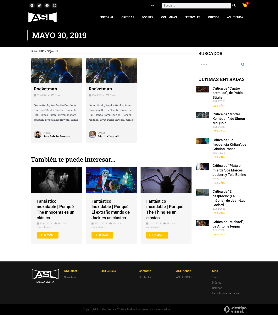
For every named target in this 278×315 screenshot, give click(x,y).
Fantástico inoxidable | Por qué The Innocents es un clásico (56, 209)
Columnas (169, 17)
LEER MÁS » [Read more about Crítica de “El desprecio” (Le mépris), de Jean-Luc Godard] (219, 214)
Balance (217, 288)
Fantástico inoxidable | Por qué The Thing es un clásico (164, 209)
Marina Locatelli (109, 136)
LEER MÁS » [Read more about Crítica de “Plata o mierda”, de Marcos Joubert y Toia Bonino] (219, 183)
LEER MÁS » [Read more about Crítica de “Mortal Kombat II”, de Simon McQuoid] (219, 131)
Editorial (107, 17)
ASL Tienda (235, 17)
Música (216, 282)
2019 (42, 51)
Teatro (216, 277)
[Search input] (219, 64)
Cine (57, 95)
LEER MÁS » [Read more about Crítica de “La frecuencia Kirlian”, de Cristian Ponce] (219, 157)
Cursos (213, 17)
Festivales (192, 17)
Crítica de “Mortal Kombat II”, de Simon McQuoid (229, 118)
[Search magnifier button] (243, 64)
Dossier (147, 17)
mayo (51, 51)
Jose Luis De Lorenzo (58, 136)
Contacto (145, 277)
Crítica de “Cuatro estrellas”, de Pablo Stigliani (228, 92)
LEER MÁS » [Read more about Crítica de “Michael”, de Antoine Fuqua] (219, 235)
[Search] (234, 5)
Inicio (34, 51)
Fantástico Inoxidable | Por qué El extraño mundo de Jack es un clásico (111, 212)
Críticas (127, 17)
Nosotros (70, 277)
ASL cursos (109, 271)
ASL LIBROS (184, 277)
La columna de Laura (225, 293)
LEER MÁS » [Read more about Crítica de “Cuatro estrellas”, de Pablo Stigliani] (219, 105)
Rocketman (46, 89)
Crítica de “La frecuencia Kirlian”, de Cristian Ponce (229, 144)
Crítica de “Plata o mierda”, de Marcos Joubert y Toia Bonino (229, 170)
